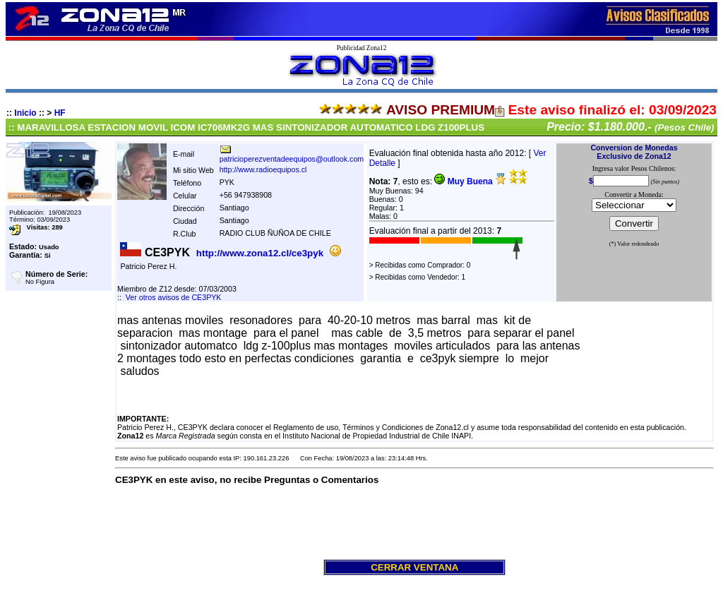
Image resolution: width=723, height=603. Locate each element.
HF (60, 113)
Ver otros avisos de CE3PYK (174, 297)
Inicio (25, 113)
